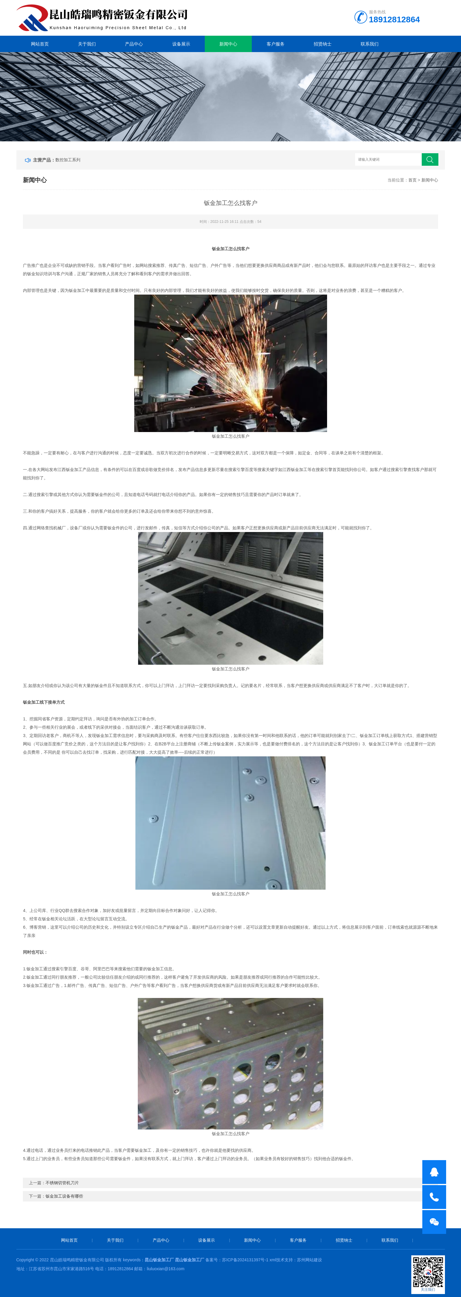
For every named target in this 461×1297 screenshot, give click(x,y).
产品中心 (134, 43)
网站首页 (40, 43)
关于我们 (87, 43)
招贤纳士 (323, 43)
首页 (412, 180)
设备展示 (181, 43)
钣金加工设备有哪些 (64, 1196)
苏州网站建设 (309, 1259)
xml (273, 1259)
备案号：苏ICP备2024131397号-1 (237, 1259)
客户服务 (276, 43)
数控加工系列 (67, 159)
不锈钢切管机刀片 (62, 1182)
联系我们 (370, 43)
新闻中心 (228, 43)
